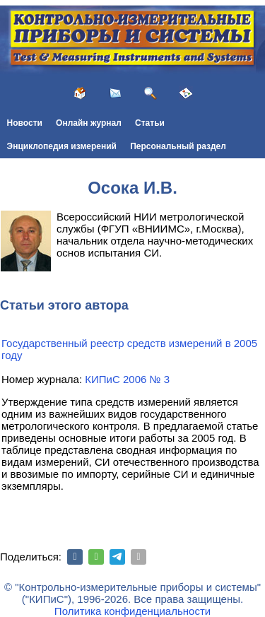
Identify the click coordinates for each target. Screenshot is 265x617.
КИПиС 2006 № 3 (127, 379)
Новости (24, 123)
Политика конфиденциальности (132, 611)
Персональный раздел (178, 146)
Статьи (150, 123)
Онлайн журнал (89, 123)
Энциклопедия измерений (62, 146)
